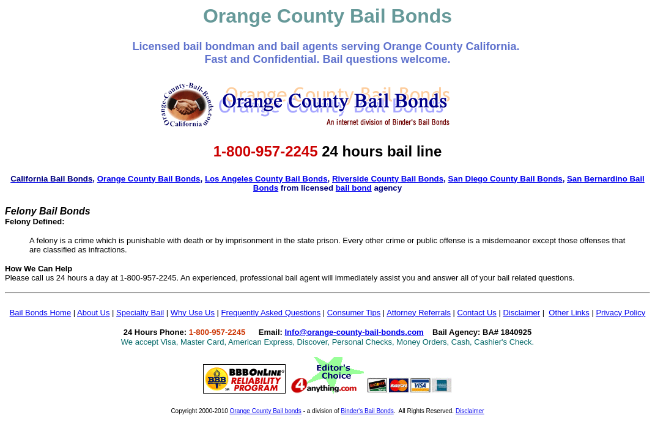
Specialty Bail (140, 312)
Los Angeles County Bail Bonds (266, 178)
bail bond (354, 188)
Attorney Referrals (419, 312)
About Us (93, 312)
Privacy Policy (620, 312)
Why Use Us (193, 312)
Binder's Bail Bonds (367, 411)
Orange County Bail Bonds (149, 178)
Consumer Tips (353, 312)
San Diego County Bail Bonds (505, 178)
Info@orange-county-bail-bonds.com (354, 332)
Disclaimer (521, 312)
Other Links (569, 312)
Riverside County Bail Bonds (387, 178)
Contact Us (477, 312)
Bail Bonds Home (40, 312)
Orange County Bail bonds (266, 411)
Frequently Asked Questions (271, 312)
